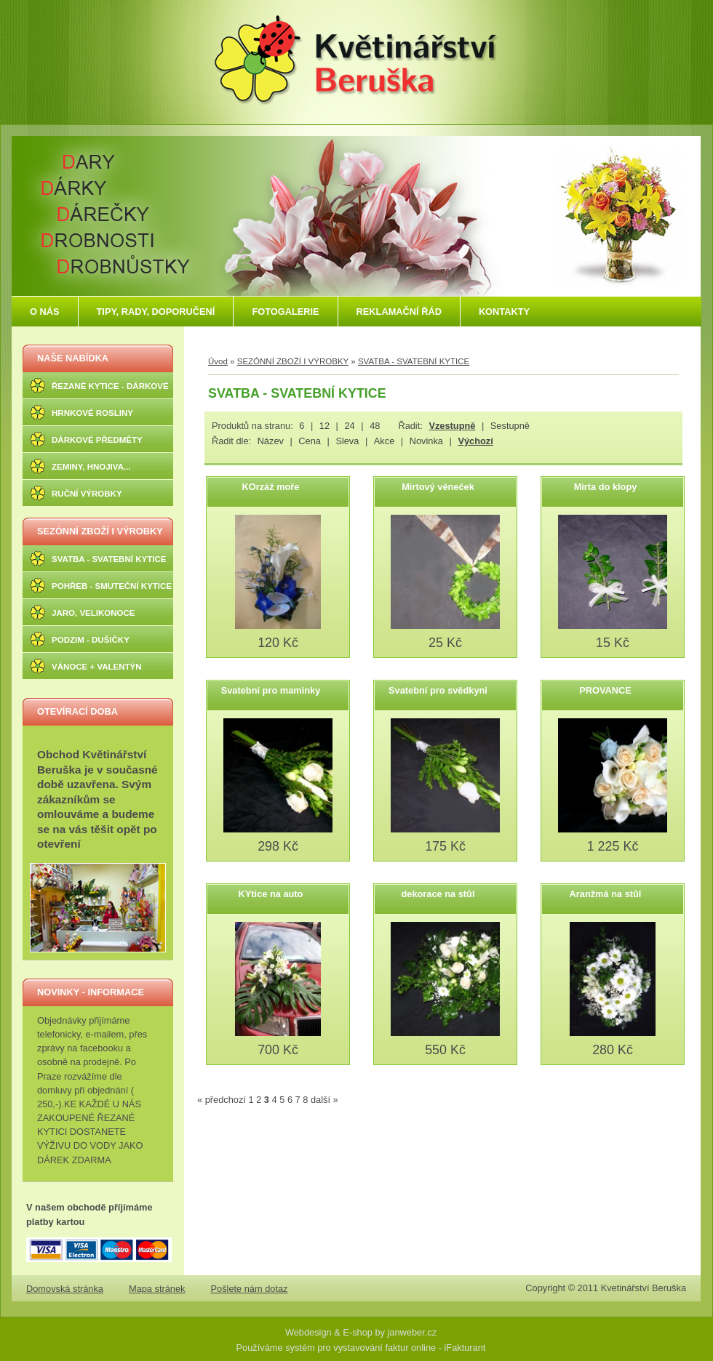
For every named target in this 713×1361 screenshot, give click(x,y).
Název (271, 440)
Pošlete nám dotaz (249, 1288)
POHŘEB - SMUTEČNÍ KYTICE (112, 586)
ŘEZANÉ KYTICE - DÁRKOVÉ (110, 386)
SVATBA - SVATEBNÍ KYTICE (109, 559)
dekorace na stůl (438, 893)
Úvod (218, 361)
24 (349, 425)
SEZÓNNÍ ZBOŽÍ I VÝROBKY (100, 531)
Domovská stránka (64, 1288)
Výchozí (475, 440)
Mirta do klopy (605, 486)
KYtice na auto (271, 893)
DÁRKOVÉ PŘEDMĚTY (97, 439)
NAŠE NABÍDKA (72, 358)
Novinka (426, 440)
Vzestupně (452, 425)
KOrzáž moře (271, 486)
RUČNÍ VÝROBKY (87, 493)
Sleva (347, 440)
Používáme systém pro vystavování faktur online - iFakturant (361, 1347)
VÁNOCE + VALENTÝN (97, 666)
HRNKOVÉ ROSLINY (92, 413)
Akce (384, 440)
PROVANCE (605, 690)
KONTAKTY (504, 311)
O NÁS (45, 311)
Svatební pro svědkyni (438, 690)
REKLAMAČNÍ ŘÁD (399, 311)
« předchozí (221, 1099)
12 (324, 425)
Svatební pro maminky (271, 690)
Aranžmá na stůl (606, 893)
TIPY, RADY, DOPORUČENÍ (156, 311)
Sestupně (510, 425)
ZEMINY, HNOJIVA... (91, 466)
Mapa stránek (157, 1288)
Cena (309, 440)
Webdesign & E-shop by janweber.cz (361, 1332)
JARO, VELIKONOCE (93, 613)
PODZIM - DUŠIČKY (91, 639)
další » (324, 1099)
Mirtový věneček (438, 486)
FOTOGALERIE (285, 311)
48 (375, 425)
